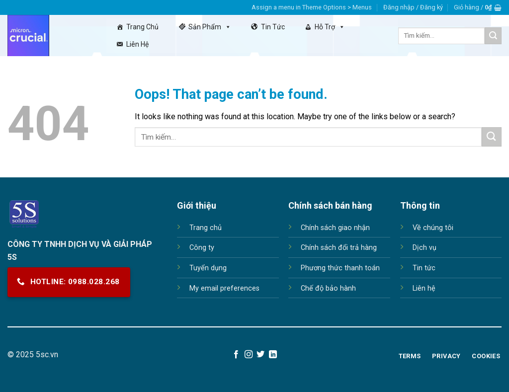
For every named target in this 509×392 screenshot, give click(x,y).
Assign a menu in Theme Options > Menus (312, 7)
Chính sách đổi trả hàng (339, 247)
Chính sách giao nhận (335, 228)
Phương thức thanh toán (340, 268)
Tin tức (273, 27)
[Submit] (493, 35)
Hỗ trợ (330, 27)
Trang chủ (142, 27)
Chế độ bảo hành (328, 288)
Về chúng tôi (433, 228)
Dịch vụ (424, 247)
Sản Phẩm (209, 27)
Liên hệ (137, 44)
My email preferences (224, 288)
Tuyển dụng (208, 268)
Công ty (201, 247)
